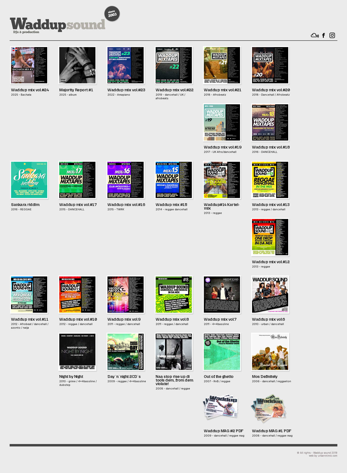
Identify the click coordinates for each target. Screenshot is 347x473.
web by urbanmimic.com (323, 455)
